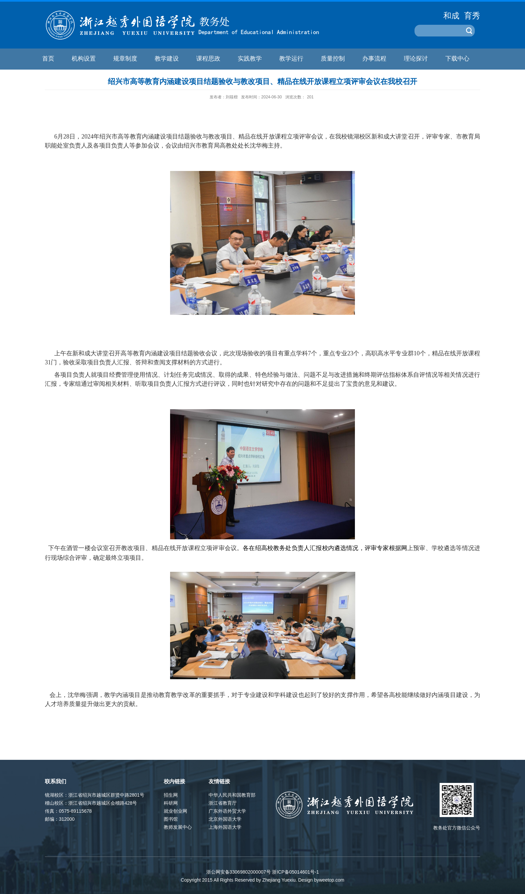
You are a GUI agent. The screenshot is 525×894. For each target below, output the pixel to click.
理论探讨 (416, 58)
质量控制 (333, 58)
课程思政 (208, 58)
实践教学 (250, 58)
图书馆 (171, 819)
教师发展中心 (178, 827)
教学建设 (167, 58)
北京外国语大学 (225, 819)
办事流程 (374, 58)
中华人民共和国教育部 (232, 795)
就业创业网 (175, 811)
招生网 (171, 795)
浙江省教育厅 (223, 803)
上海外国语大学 (225, 827)
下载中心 (457, 58)
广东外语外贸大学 (227, 811)
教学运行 (291, 58)
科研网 (171, 803)
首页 (48, 58)
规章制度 (125, 58)
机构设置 (84, 58)
